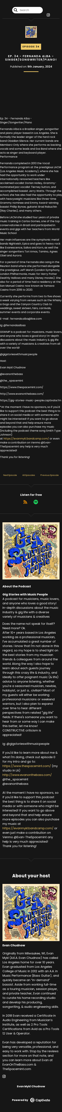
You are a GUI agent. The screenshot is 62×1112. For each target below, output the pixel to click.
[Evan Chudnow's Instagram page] (6, 1076)
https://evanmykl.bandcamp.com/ (26, 438)
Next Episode (10, 475)
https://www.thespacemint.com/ (26, 766)
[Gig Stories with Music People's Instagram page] (48, 15)
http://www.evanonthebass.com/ (27, 775)
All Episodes (28, 475)
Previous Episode (49, 475)
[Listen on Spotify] (35, 502)
